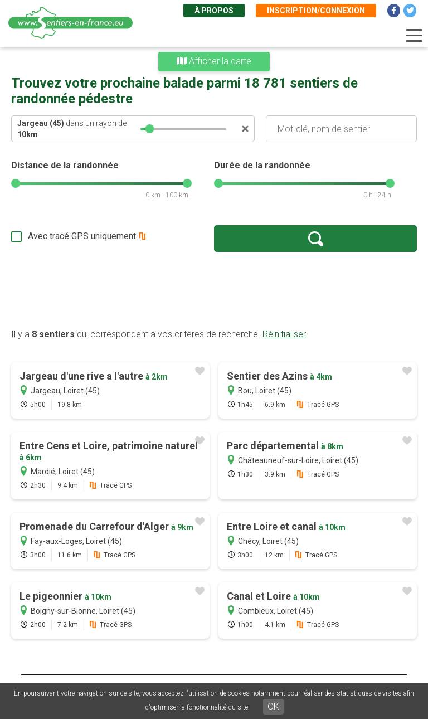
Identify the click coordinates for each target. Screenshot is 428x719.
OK (273, 706)
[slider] (149, 128)
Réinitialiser (284, 334)
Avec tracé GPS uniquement (82, 236)
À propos (214, 10)
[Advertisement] (214, 290)
